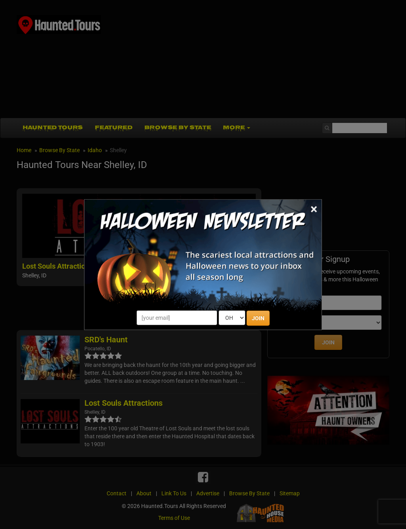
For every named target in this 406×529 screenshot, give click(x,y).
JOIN (258, 318)
